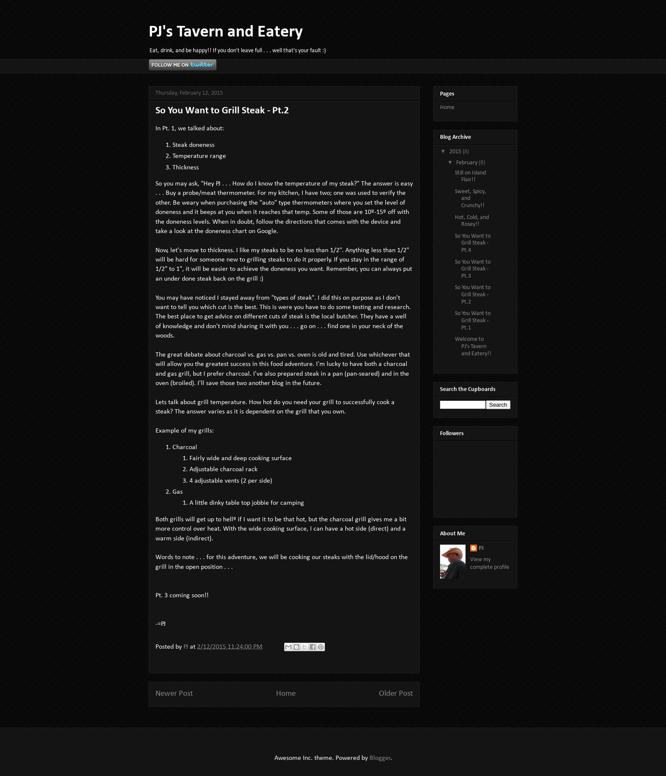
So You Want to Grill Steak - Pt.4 (473, 243)
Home (286, 694)
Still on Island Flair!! (470, 176)
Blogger (380, 758)
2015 (456, 152)
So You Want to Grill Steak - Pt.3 (473, 269)
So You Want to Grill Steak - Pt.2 (473, 294)
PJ (481, 548)
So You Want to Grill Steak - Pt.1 (473, 320)
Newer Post (174, 694)
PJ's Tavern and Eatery (226, 32)
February (467, 163)
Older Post (396, 694)
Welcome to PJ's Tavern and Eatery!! (473, 346)
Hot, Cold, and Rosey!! (472, 221)
